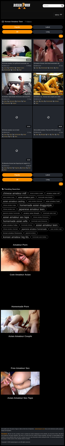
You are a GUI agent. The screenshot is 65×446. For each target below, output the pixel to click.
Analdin (60, 99)
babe (10, 168)
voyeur (14, 103)
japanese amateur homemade (11, 213)
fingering (17, 168)
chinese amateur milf (14, 193)
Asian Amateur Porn (22, 6)
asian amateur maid (56, 229)
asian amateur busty (8, 197)
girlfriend (11, 68)
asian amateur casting (14, 201)
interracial (12, 101)
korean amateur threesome (12, 233)
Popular (17, 27)
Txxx (61, 65)
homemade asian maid (49, 213)
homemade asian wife (15, 221)
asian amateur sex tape (16, 217)
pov (11, 136)
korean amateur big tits (16, 237)
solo (29, 168)
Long (47, 32)
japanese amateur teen (32, 209)
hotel (24, 134)
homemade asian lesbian (39, 237)
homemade (7, 70)
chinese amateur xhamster (10, 229)
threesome (7, 103)
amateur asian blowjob (31, 213)
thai (58, 134)
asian (5, 68)
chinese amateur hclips (9, 205)
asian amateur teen (46, 225)
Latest (48, 27)
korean (14, 70)
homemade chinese (26, 225)
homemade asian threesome (39, 221)
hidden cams (20, 68)
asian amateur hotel (53, 201)
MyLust (28, 165)
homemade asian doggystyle (36, 205)
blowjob (43, 134)
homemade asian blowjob (45, 197)
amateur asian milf (53, 193)
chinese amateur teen (9, 209)
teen (20, 70)
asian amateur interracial (35, 201)
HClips (29, 65)
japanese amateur (31, 233)
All (17, 32)
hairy (42, 101)
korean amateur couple (36, 193)
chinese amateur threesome (41, 217)
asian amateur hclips (10, 225)
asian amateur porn (26, 197)
